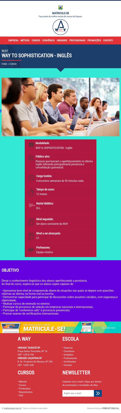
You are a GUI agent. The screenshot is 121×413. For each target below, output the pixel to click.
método (24, 40)
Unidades (68, 354)
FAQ (21, 395)
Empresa (68, 347)
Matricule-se (60, 13)
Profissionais (70, 358)
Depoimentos (25, 391)
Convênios (69, 351)
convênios (48, 40)
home (4, 64)
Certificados (70, 361)
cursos (36, 40)
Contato (68, 365)
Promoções (24, 388)
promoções (94, 40)
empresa (13, 40)
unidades (62, 40)
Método (23, 381)
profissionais (77, 40)
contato (108, 40)
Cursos (22, 385)
